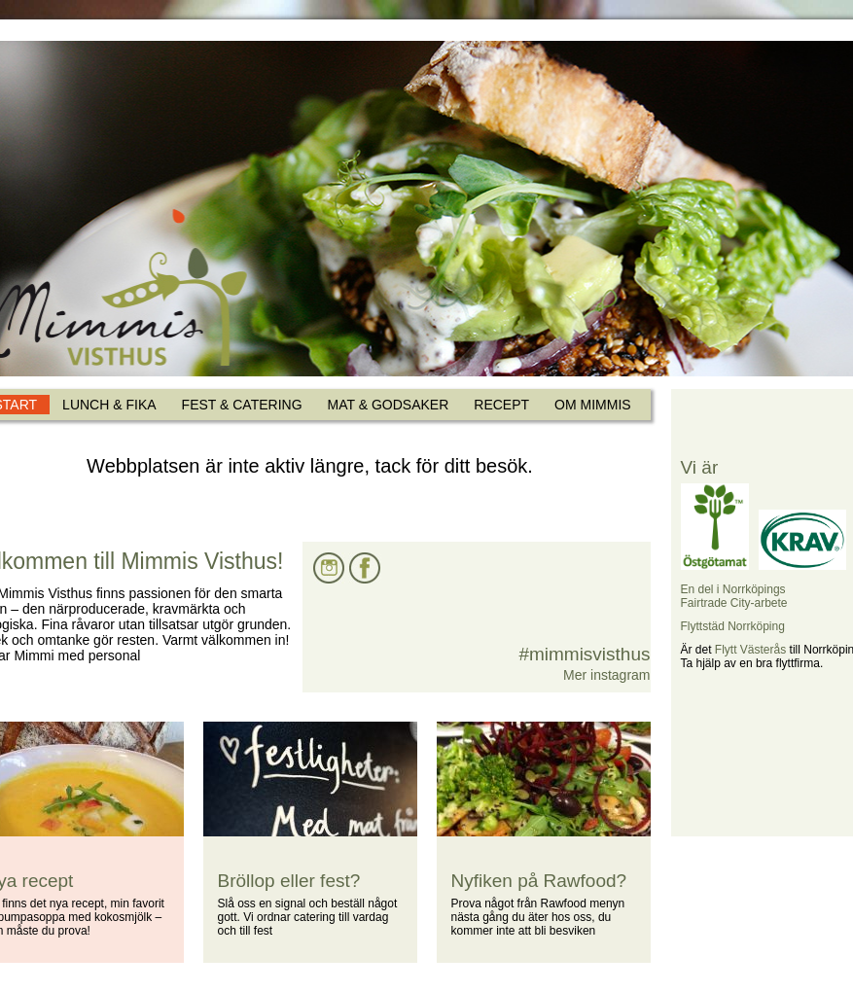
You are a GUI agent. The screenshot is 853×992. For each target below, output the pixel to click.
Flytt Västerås (750, 649)
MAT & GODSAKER (388, 404)
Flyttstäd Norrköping (733, 626)
